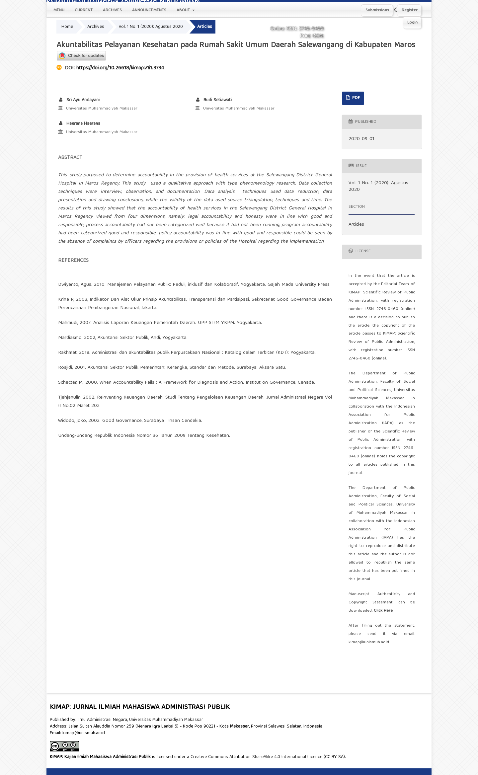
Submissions (377, 10)
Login (412, 23)
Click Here (383, 611)
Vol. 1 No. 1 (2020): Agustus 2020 (151, 27)
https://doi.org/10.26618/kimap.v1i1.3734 (120, 68)
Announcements (149, 10)
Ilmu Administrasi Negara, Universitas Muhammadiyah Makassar (140, 720)
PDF (355, 98)
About (184, 10)
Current (84, 10)
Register (410, 10)
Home (67, 27)
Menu (58, 10)
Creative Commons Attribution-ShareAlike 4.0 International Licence (256, 757)
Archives (112, 10)
